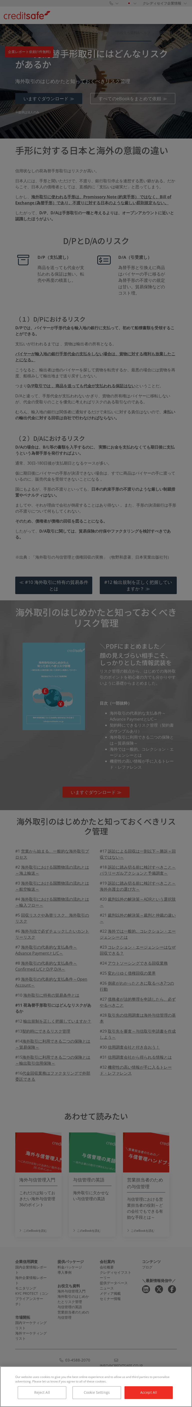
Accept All (148, 1392)
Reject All (42, 1392)
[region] (96, 1386)
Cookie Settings (97, 1392)
